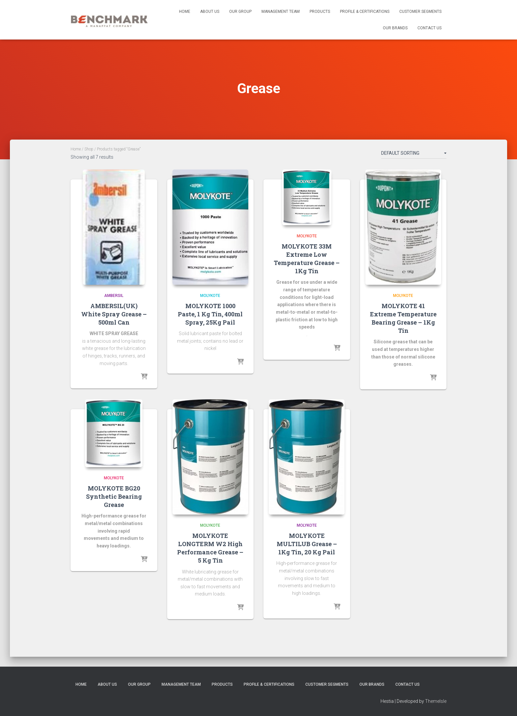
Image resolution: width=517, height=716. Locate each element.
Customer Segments (420, 11)
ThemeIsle (435, 701)
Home (184, 11)
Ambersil (113, 295)
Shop (88, 149)
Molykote (210, 295)
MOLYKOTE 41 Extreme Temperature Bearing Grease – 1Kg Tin (403, 318)
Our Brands (395, 28)
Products (320, 11)
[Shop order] (413, 154)
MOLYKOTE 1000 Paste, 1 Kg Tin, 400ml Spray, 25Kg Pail (210, 314)
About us (209, 11)
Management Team (280, 11)
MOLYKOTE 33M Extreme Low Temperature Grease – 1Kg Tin (307, 258)
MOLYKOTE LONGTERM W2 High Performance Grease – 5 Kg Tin (210, 548)
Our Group (240, 11)
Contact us (429, 28)
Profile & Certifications (364, 11)
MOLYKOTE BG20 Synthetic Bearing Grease (114, 496)
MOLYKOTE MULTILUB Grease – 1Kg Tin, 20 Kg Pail (307, 544)
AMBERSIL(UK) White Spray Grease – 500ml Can (114, 314)
